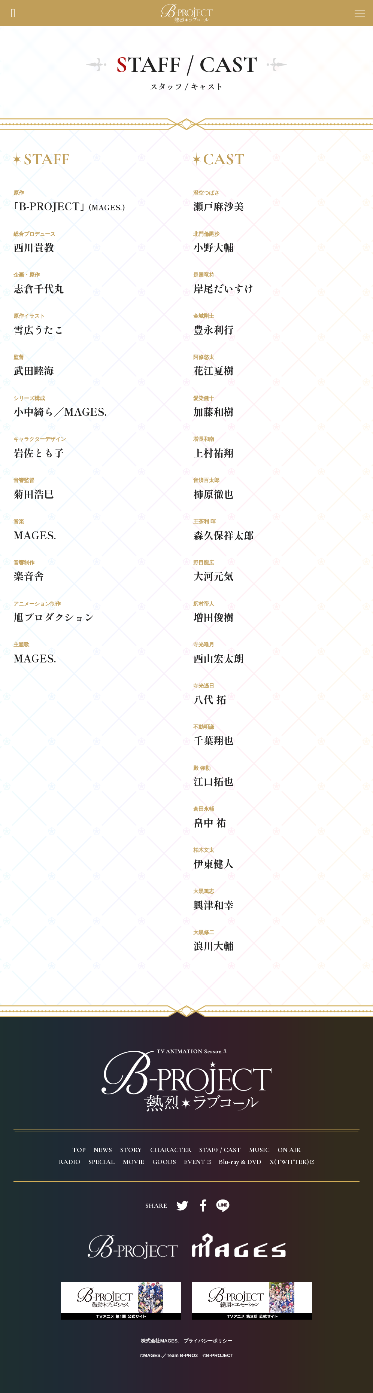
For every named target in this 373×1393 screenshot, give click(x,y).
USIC (259, 1150)
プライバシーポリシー (208, 1341)
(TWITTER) (292, 1162)
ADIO (70, 1162)
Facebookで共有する (202, 1205)
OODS (164, 1162)
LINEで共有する (223, 1205)
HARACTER (170, 1150)
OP (79, 1150)
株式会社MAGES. (160, 1341)
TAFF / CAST (220, 1150)
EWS (103, 1150)
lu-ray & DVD (240, 1162)
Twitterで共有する (182, 1205)
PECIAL (101, 1162)
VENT (197, 1162)
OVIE (133, 1162)
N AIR (289, 1150)
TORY (131, 1150)
